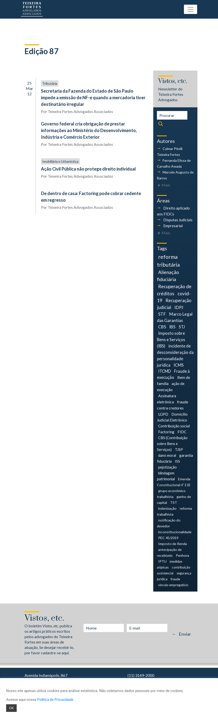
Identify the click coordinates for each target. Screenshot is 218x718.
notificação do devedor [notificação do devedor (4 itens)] (168, 523)
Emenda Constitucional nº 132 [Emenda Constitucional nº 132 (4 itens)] (174, 482)
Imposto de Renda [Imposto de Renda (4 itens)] (172, 544)
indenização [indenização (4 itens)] (167, 508)
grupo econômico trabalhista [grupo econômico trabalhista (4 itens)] (171, 494)
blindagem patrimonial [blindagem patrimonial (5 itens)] (166, 476)
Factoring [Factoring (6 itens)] (166, 432)
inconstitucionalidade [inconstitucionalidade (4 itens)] (175, 532)
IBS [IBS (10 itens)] (172, 326)
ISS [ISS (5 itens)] (177, 461)
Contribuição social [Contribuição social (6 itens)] (174, 426)
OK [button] (11, 708)
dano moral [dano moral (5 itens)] (167, 455)
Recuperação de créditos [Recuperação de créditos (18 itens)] (174, 290)
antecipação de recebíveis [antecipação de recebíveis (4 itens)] (169, 552)
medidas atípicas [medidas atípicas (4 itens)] (170, 564)
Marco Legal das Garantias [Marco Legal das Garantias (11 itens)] (175, 317)
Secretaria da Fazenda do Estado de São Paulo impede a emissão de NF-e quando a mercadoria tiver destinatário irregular (93, 97)
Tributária (49, 83)
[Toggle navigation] (190, 9)
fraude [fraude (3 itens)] (175, 579)
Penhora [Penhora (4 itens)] (182, 555)
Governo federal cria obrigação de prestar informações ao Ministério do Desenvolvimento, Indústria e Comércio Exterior (89, 130)
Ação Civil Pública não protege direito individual (88, 169)
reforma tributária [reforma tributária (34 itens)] (168, 261)
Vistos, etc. (172, 81)
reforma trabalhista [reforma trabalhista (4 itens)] (174, 511)
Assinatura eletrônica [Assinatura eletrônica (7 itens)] (166, 398)
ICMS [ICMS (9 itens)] (179, 365)
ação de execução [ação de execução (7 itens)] (171, 386)
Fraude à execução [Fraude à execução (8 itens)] (173, 374)
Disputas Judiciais (177, 220)
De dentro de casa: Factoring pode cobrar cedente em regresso (91, 197)
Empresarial (173, 225)
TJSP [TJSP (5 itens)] (179, 449)
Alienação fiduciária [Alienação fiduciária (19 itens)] (168, 275)
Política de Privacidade (55, 699)
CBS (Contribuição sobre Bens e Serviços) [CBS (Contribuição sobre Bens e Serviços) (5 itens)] (172, 443)
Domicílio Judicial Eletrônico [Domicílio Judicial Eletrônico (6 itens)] (172, 417)
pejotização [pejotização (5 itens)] (167, 467)
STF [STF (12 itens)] (162, 314)
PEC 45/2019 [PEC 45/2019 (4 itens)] (168, 538)
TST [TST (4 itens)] (173, 502)
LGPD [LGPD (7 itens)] (163, 414)
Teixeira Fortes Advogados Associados (80, 111)
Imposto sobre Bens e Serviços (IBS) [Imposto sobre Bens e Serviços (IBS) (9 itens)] (171, 339)
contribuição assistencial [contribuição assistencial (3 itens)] (174, 570)
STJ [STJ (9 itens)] (182, 326)
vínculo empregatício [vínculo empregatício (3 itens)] (173, 585)
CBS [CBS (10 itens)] (162, 326)
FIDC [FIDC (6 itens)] (182, 432)
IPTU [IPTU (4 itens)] (162, 561)
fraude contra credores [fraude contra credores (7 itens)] (172, 404)
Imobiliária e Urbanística (60, 161)
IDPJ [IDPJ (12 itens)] (178, 307)
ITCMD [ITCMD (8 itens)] (164, 371)
